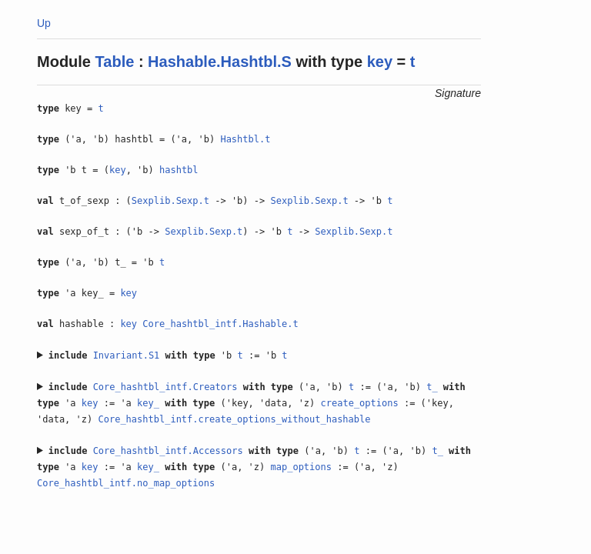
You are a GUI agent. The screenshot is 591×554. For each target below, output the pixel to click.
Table (115, 61)
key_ (148, 403)
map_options (301, 467)
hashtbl (179, 170)
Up (44, 23)
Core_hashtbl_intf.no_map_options (126, 483)
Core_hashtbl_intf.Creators (165, 387)
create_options (360, 403)
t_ (431, 387)
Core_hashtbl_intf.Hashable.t (220, 324)
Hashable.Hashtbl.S (220, 61)
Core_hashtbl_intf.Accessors (168, 451)
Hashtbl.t (245, 139)
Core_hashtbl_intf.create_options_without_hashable (234, 419)
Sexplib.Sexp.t (170, 200)
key (379, 61)
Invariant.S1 (126, 355)
